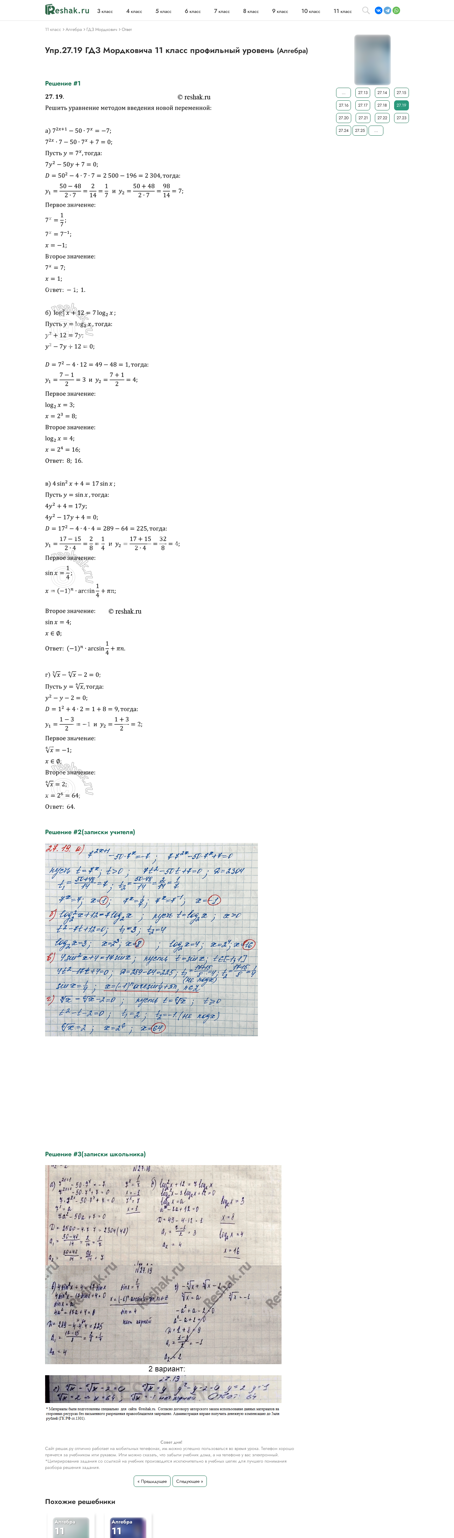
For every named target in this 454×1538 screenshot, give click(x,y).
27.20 (344, 118)
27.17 (363, 105)
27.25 (360, 130)
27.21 (363, 118)
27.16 (343, 105)
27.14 (382, 93)
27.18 (382, 105)
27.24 (344, 130)
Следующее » (189, 1481)
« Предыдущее (152, 1481)
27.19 (401, 105)
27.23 (401, 118)
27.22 (382, 118)
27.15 (401, 93)
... (344, 93)
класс (105, 11)
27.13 (363, 93)
